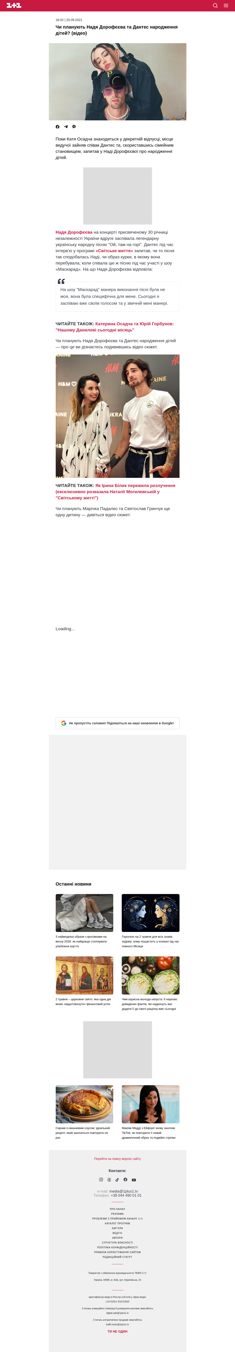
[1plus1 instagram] (101, 1180)
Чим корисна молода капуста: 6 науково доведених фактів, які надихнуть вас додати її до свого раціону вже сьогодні (149, 1004)
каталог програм (117, 1223)
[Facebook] (57, 127)
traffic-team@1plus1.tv (117, 1324)
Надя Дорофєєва (74, 232)
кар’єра (117, 1228)
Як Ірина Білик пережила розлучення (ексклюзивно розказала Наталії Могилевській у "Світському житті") (115, 491)
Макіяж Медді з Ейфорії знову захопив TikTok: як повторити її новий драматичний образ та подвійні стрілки (148, 1132)
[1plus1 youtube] (134, 1180)
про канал (117, 1209)
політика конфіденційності (117, 1247)
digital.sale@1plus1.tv (117, 1313)
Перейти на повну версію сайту (117, 1159)
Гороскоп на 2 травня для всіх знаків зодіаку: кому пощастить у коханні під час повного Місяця (150, 941)
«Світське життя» (114, 250)
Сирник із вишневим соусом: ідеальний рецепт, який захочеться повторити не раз (83, 1132)
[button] (226, 6)
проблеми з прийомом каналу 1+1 (117, 1218)
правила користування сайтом (117, 1252)
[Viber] (74, 127)
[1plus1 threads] (109, 1180)
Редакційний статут (117, 1257)
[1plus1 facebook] (125, 1180)
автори (117, 1238)
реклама (117, 1214)
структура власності (117, 1242)
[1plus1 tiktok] (117, 1180)
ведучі (117, 1233)
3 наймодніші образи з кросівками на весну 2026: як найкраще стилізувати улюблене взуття (81, 941)
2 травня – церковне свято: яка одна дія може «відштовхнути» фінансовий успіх (83, 1001)
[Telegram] (66, 127)
